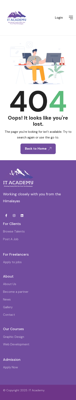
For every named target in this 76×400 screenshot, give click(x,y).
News (7, 299)
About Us (9, 284)
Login (59, 18)
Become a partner (15, 292)
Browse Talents (14, 231)
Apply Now (10, 367)
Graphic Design (13, 337)
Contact (9, 315)
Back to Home (38, 149)
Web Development (16, 344)
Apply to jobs (12, 262)
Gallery (8, 307)
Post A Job (10, 239)
